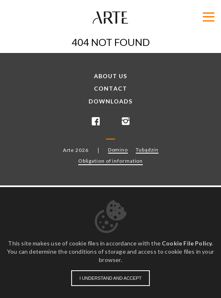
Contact (110, 88)
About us (110, 76)
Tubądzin (147, 150)
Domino (118, 150)
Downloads (110, 101)
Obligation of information (110, 161)
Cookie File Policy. (187, 243)
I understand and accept (110, 278)
